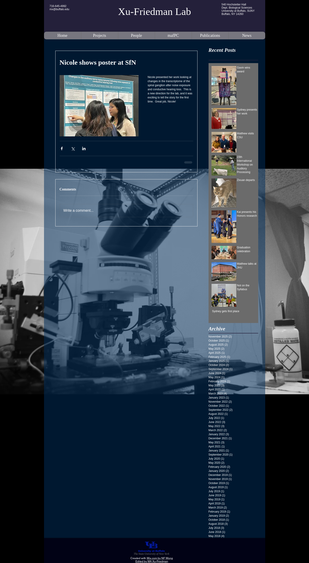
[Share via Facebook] (62, 148)
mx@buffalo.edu (59, 9)
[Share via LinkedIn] (84, 148)
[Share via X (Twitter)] (73, 148)
